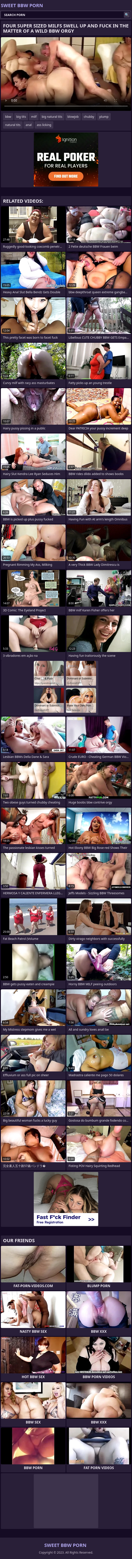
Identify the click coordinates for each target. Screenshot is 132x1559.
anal (29, 125)
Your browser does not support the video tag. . (66, 74)
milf (34, 117)
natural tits (12, 125)
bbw (8, 117)
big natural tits (52, 117)
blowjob (73, 117)
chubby (89, 117)
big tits (21, 117)
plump (104, 117)
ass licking (44, 125)
